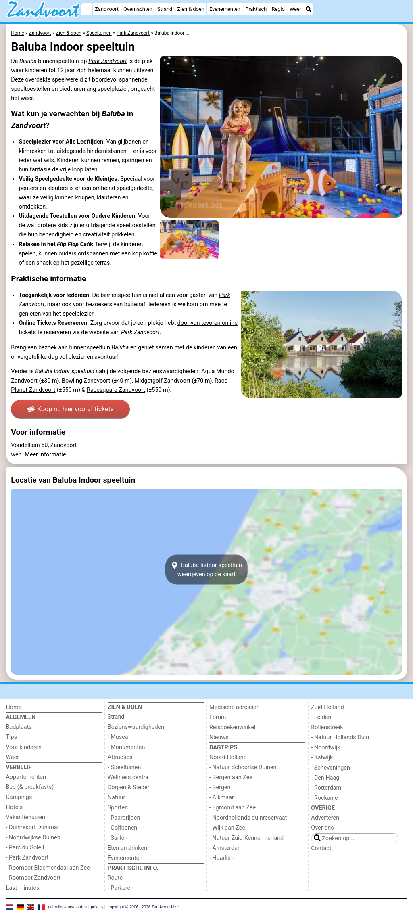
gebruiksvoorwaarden (67, 907)
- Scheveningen (330, 767)
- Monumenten (126, 747)
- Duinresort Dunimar (32, 827)
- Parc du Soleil (25, 847)
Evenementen (224, 9)
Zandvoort (106, 9)
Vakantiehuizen (26, 817)
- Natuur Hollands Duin (340, 737)
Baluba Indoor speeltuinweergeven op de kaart (206, 569)
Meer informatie (45, 454)
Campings (19, 797)
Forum (217, 717)
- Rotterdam (326, 787)
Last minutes (23, 888)
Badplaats (19, 727)
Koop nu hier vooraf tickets (70, 409)
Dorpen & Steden (129, 787)
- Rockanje (324, 798)
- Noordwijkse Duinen (33, 837)
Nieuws (219, 737)
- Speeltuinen (124, 767)
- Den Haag (325, 777)
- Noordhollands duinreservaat (248, 817)
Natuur (116, 797)
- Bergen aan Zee (230, 777)
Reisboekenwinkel (232, 727)
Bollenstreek (327, 727)
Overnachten (137, 9)
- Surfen (117, 837)
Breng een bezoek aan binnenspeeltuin (70, 347)
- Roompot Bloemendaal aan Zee (48, 867)
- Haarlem (221, 858)
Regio (278, 9)
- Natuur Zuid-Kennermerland (246, 837)
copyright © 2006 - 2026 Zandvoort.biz (141, 907)
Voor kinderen (24, 747)
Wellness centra (128, 777)
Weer (295, 9)
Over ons (322, 827)
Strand (164, 9)
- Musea (118, 737)
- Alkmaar (221, 797)
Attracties (120, 757)
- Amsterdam (226, 848)
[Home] (86, 9)
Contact (321, 848)
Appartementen (26, 777)
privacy (97, 907)
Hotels (14, 807)
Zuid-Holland (327, 707)
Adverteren (325, 817)
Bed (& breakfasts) (30, 787)
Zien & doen (190, 9)
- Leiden (321, 717)
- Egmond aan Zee (232, 807)
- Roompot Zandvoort (33, 877)
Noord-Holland (228, 757)
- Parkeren (120, 888)
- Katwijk (322, 757)
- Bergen (220, 787)
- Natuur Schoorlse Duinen (242, 767)
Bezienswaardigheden (136, 727)
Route (115, 877)
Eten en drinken (127, 848)
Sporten (118, 807)
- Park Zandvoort (27, 857)
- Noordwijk (325, 747)
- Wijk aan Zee (227, 827)
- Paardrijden (124, 817)
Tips (11, 737)
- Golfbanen (123, 827)
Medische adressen (234, 707)
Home (14, 707)
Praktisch (256, 9)
